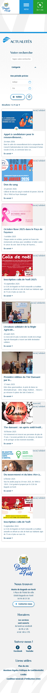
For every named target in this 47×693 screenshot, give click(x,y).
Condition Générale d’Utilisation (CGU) (23, 679)
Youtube (29, 649)
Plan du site (23, 666)
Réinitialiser (29, 97)
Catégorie (16, 67)
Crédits (23, 674)
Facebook (18, 649)
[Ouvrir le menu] (26, 7)
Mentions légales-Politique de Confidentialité (23, 670)
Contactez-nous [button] (23, 604)
